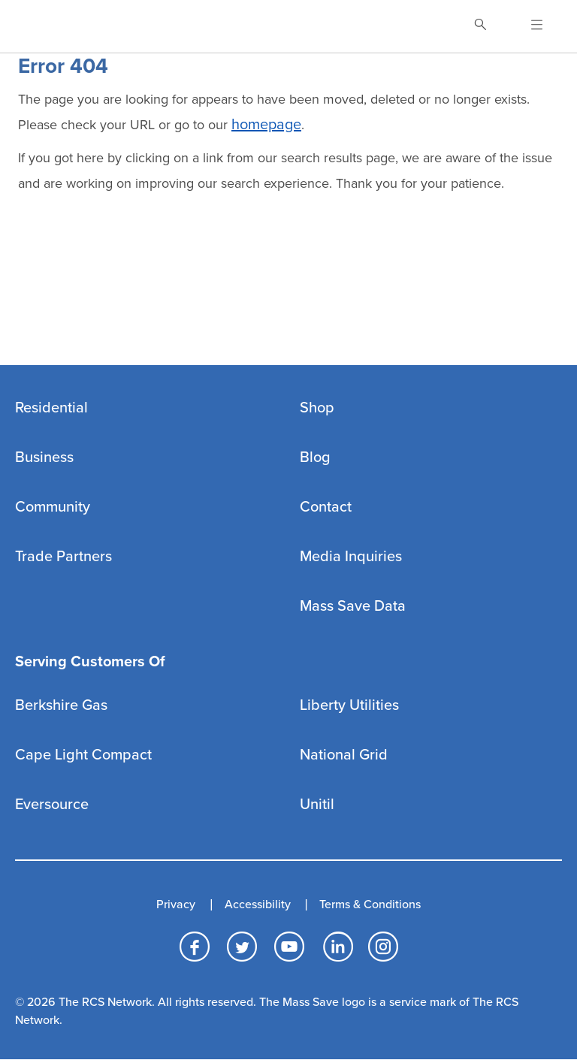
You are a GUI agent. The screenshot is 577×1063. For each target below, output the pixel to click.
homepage (266, 125)
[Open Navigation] (527, 26)
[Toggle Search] (480, 26)
